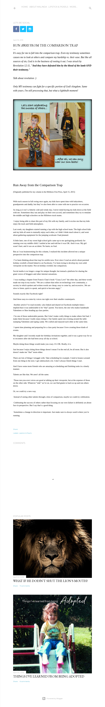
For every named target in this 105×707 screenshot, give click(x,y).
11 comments (25, 586)
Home (24, 7)
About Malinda (38, 7)
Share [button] (15, 429)
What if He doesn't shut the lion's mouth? (50, 581)
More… (73, 7)
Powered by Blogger (52, 698)
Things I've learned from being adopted (48, 676)
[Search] (90, 7)
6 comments (25, 681)
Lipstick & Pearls (58, 7)
